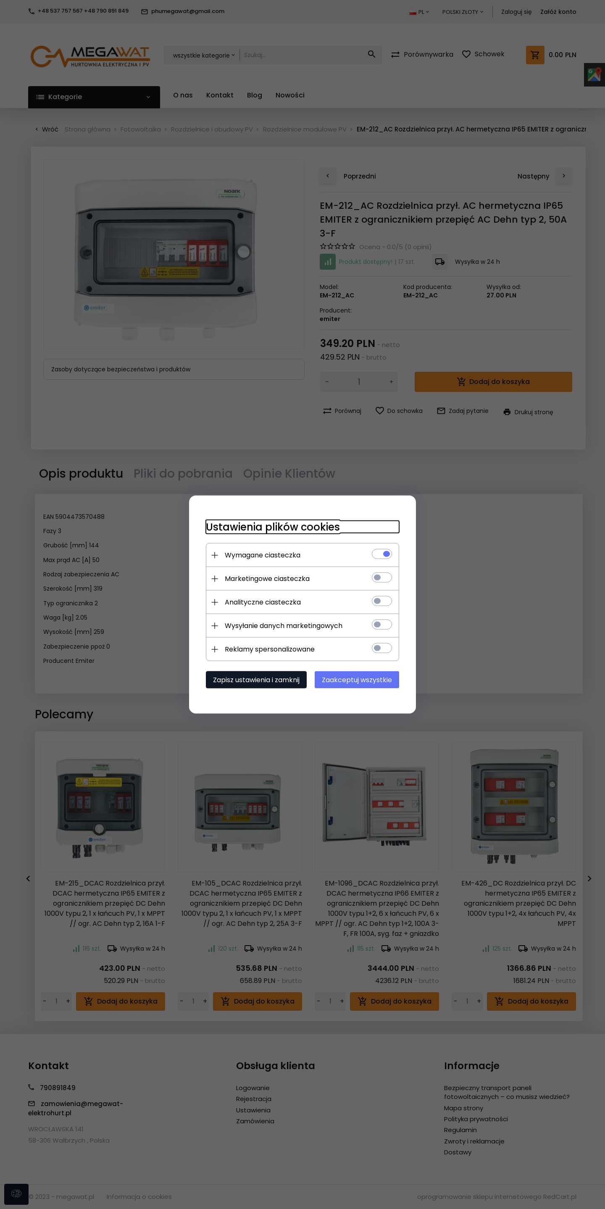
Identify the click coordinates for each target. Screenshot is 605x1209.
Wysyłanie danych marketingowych (283, 626)
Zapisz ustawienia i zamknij (256, 680)
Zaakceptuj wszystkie (357, 680)
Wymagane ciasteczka (262, 555)
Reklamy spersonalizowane (270, 649)
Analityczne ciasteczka (263, 602)
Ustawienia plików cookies (273, 527)
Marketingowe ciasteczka (267, 578)
